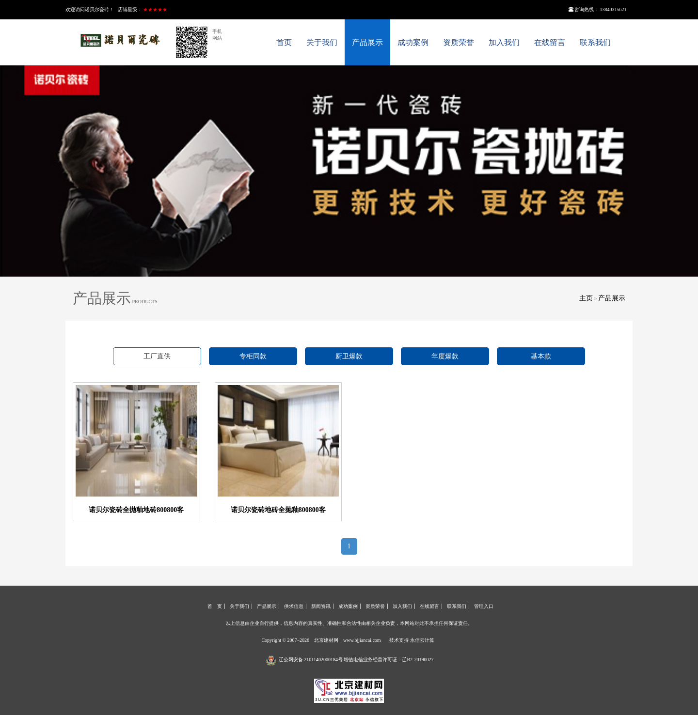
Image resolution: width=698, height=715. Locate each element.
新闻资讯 (321, 606)
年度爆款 (445, 356)
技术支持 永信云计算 (411, 640)
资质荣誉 (458, 42)
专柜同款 (253, 356)
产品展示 (367, 42)
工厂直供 (157, 356)
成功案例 (412, 42)
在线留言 (549, 42)
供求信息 (293, 606)
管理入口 (483, 606)
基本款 (541, 356)
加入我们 (504, 42)
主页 (586, 298)
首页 (284, 42)
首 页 (214, 606)
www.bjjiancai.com (362, 640)
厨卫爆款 (349, 356)
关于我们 (321, 42)
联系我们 (595, 42)
